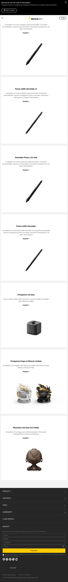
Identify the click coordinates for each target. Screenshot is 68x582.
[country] (34, 546)
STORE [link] (63, 18)
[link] (2, 18)
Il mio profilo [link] (8, 519)
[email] (34, 535)
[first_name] (34, 539)
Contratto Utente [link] (57, 554)
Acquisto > (26, 33)
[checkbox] (3, 554)
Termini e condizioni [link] (24, 575)
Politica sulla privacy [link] (9, 575)
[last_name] (34, 542)
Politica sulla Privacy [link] (12, 556)
